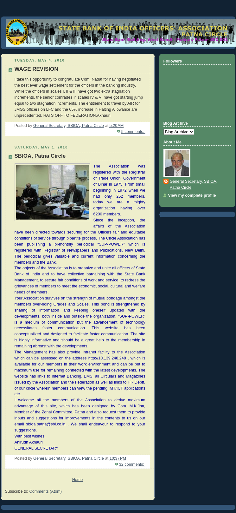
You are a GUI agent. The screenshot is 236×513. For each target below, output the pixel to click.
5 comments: (133, 131)
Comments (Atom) (45, 491)
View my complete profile (192, 195)
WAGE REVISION (36, 69)
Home (77, 479)
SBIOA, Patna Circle (40, 156)
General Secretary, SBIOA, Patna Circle (193, 184)
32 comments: (132, 464)
